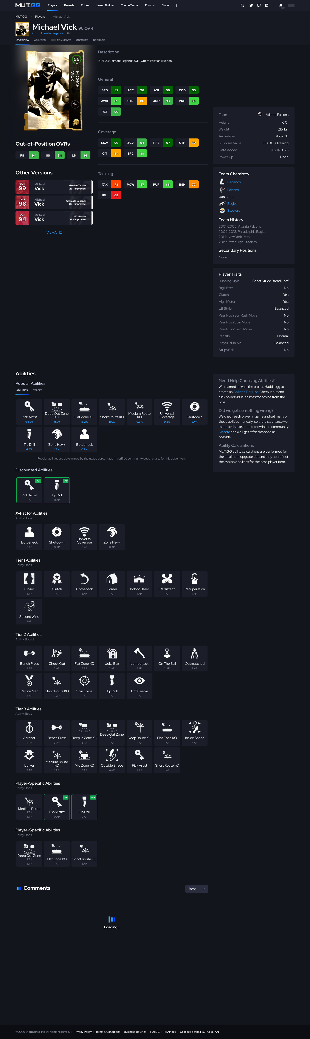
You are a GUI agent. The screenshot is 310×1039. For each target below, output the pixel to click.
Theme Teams (129, 5)
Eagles (232, 203)
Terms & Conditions (108, 1032)
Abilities (40, 40)
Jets (230, 196)
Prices (85, 5)
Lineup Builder (105, 5)
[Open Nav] (176, 5)
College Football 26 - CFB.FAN (199, 1032)
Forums (150, 5)
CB (34, 33)
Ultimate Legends (51, 33)
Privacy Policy (83, 1032)
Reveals (69, 5)
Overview (22, 40)
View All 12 (54, 232)
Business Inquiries (135, 1032)
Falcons (233, 190)
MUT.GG (21, 16)
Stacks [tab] (37, 390)
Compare (82, 40)
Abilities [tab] (22, 390)
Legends (234, 182)
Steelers (233, 210)
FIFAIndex (170, 1032)
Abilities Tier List (245, 392)
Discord (224, 432)
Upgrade (99, 40)
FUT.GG (155, 1032)
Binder (165, 5)
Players (52, 5)
